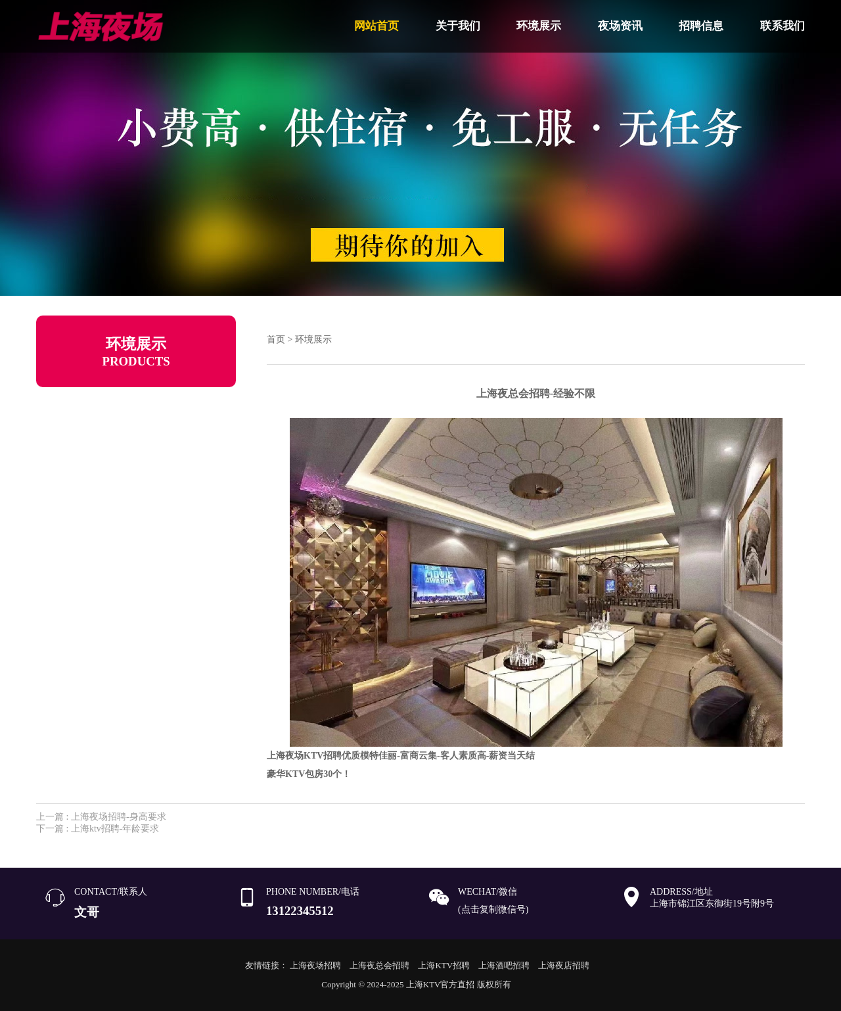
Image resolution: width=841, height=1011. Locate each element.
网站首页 (376, 26)
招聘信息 (701, 26)
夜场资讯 (620, 26)
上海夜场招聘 (315, 965)
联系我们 (782, 26)
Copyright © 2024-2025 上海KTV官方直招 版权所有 (416, 984)
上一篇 (101, 817)
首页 (276, 339)
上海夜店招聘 (563, 965)
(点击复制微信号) (493, 909)
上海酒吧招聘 (504, 965)
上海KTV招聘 (444, 965)
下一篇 (97, 829)
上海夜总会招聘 (379, 965)
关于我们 (458, 26)
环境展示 (538, 26)
